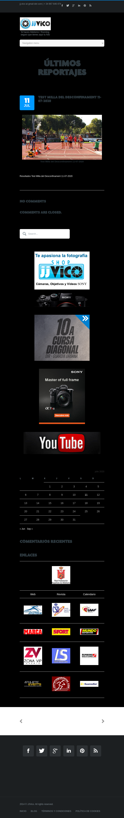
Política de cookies (88, 811)
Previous (31, 721)
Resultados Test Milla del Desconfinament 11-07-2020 (46, 176)
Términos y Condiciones (56, 811)
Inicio (23, 811)
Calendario (89, 594)
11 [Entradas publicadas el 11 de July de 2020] (86, 494)
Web (33, 594)
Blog (34, 811)
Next (95, 721)
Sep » (30, 529)
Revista (61, 594)
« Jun (22, 529)
